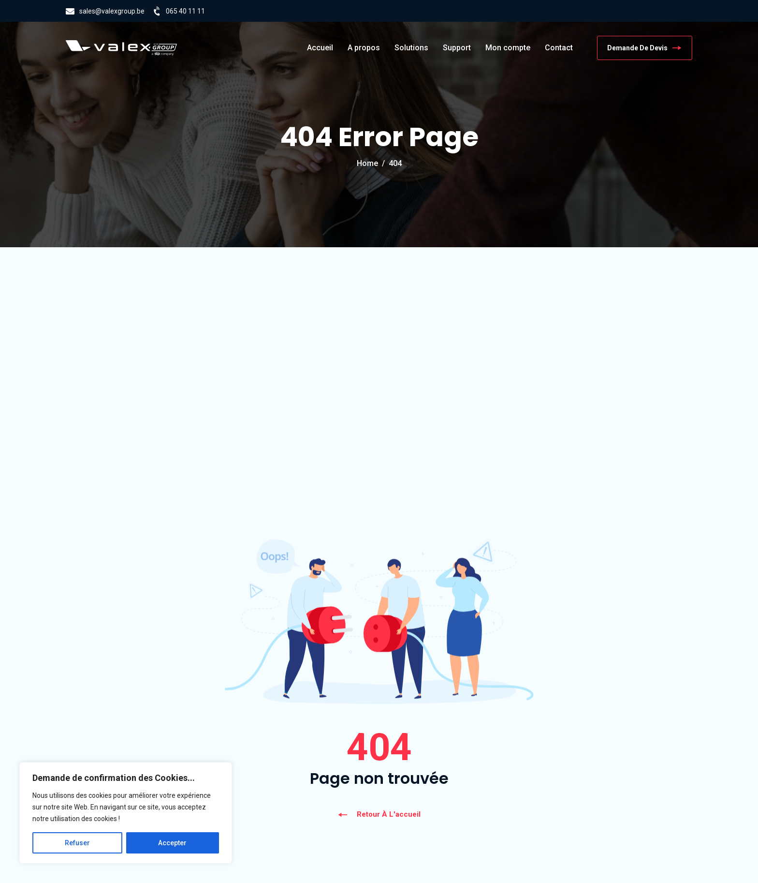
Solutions (411, 47)
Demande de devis (644, 48)
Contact (559, 47)
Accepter (172, 843)
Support (457, 47)
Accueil (320, 47)
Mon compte (507, 47)
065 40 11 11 (185, 11)
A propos (364, 47)
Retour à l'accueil (379, 814)
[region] (125, 813)
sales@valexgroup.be (112, 11)
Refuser (77, 843)
